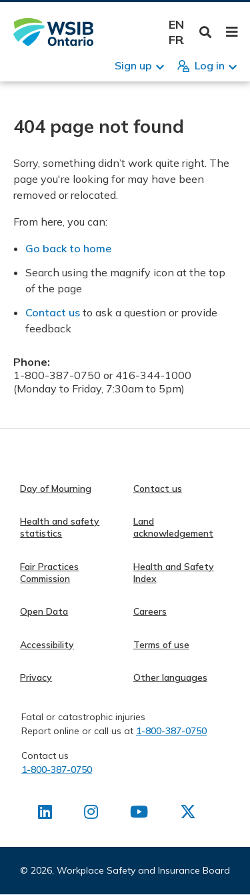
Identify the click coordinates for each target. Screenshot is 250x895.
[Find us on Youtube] (139, 814)
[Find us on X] (188, 814)
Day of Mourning (55, 489)
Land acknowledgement (173, 527)
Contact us (52, 312)
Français (176, 39)
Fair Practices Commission (49, 573)
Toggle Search (205, 32)
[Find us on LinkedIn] (45, 814)
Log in (210, 65)
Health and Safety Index (173, 573)
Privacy (36, 677)
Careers (150, 611)
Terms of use (161, 645)
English (176, 24)
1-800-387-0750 (171, 731)
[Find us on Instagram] (91, 814)
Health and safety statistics (59, 527)
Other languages (170, 677)
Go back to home (68, 248)
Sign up (133, 65)
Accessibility (47, 645)
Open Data (44, 611)
